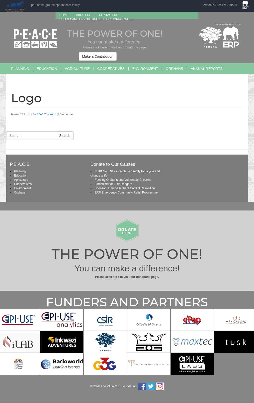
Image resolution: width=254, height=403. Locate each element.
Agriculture (77, 68)
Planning (20, 68)
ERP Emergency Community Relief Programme (126, 192)
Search (64, 136)
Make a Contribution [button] (97, 56)
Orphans (174, 68)
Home (63, 15)
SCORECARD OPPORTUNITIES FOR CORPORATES (95, 19)
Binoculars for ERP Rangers (113, 184)
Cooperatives (110, 68)
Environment (145, 68)
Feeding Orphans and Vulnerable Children (123, 180)
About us (83, 15)
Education (47, 68)
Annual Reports (207, 68)
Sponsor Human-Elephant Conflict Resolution (125, 188)
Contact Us (108, 15)
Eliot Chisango (46, 114)
